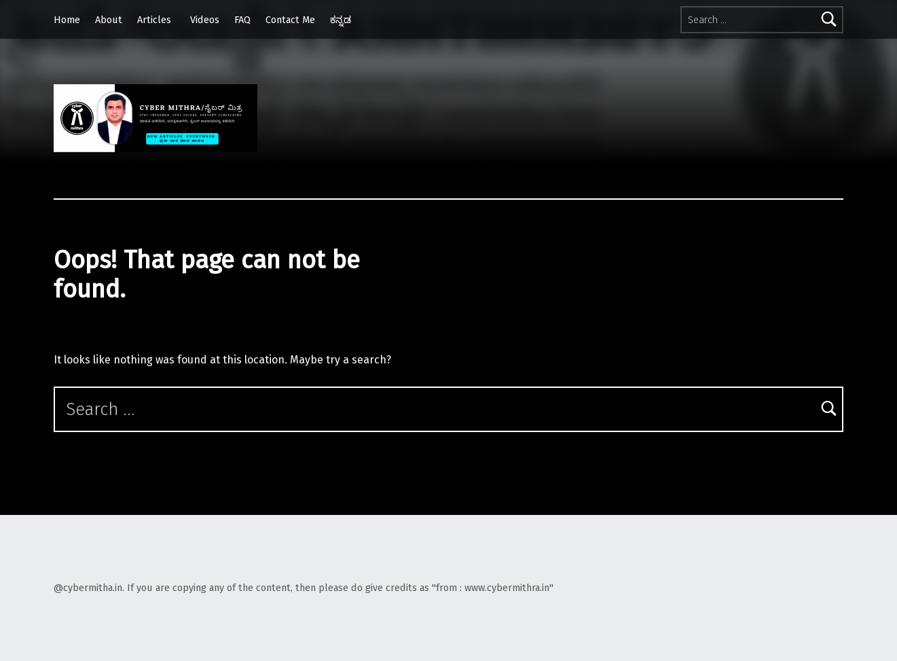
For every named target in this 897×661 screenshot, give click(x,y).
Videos (204, 20)
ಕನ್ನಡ (340, 20)
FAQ (242, 20)
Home (67, 20)
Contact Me (290, 20)
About (108, 20)
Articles (154, 20)
